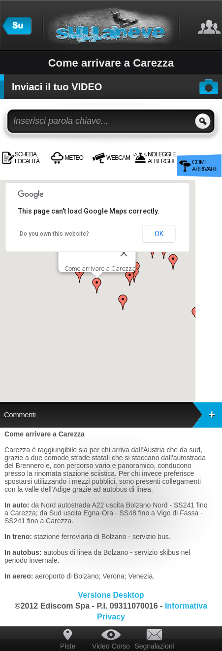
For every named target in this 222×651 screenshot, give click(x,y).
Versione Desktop (111, 595)
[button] (97, 285)
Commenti (113, 415)
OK (159, 234)
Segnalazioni (154, 646)
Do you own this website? (54, 233)
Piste (67, 646)
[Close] (124, 253)
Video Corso (111, 646)
